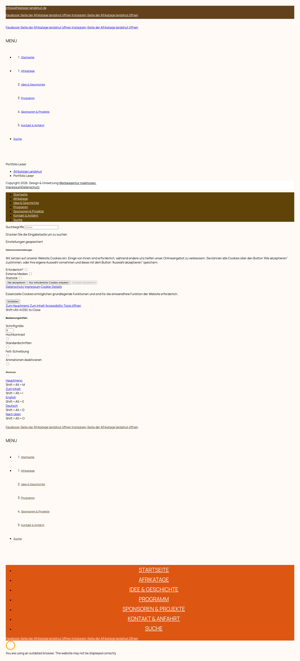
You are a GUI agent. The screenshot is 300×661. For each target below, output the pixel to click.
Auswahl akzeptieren (84, 282)
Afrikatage (20, 199)
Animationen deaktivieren (24, 360)
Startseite (20, 194)
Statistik (13, 278)
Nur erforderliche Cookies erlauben (49, 282)
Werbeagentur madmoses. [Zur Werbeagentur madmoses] (77, 183)
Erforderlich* (16, 270)
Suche (17, 220)
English (11, 397)
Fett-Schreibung (17, 351)
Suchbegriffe (15, 227)
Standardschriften (19, 343)
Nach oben (13, 414)
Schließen (13, 301)
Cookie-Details (51, 287)
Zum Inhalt (37, 306)
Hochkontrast (15, 334)
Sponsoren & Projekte (28, 211)
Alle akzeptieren (16, 282)
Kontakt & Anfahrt (25, 215)
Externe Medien (19, 274)
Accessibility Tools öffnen (63, 306)
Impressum (13, 187)
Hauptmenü (14, 380)
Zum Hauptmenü (17, 306)
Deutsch (12, 406)
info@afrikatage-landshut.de (26, 8)
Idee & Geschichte (26, 203)
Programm (20, 207)
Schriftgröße (15, 326)
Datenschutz (30, 187)
